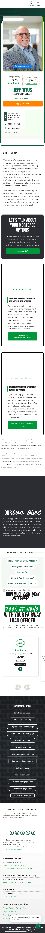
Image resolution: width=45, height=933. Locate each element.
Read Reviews (31, 84)
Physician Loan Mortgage (22, 727)
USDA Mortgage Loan (22, 789)
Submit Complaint (10, 896)
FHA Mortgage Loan (22, 747)
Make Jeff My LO (23, 66)
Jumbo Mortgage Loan (22, 761)
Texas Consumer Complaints (14, 915)
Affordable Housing (22, 720)
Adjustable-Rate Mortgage (22, 733)
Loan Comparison (17, 584)
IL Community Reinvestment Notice (16, 918)
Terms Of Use (21, 908)
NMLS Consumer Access (12, 849)
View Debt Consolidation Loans (22, 425)
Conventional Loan (22, 740)
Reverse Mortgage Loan (22, 782)
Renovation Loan (22, 775)
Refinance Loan (22, 768)
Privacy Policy (8, 908)
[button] (38, 4)
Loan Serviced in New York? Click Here (18, 868)
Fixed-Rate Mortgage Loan (22, 754)
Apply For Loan (23, 104)
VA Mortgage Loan (22, 795)
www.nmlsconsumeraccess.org (16, 931)
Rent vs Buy (22, 572)
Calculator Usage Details (18, 590)
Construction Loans (22, 713)
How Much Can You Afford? (22, 561)
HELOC (33, 584)
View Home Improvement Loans (23, 336)
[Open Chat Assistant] (38, 926)
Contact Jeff (22, 251)
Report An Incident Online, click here (17, 882)
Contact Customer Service (13, 865)
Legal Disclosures (9, 911)
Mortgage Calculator (22, 566)
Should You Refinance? (22, 578)
